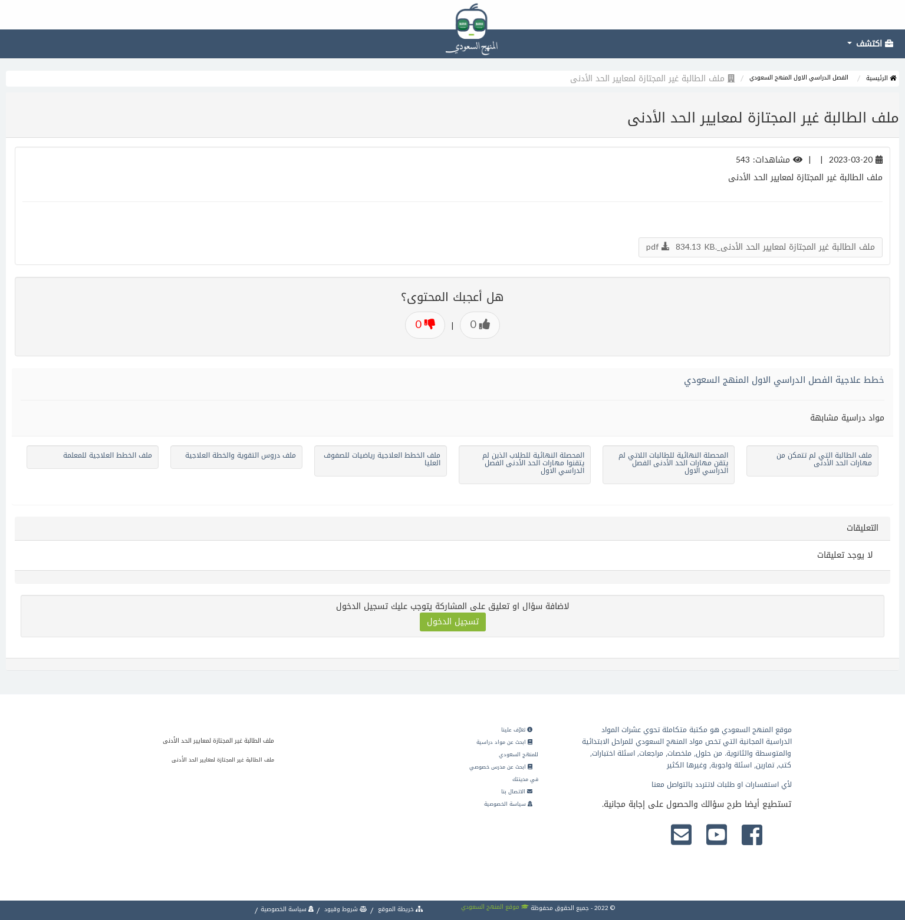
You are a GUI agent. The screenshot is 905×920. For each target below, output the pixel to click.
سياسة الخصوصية (508, 804)
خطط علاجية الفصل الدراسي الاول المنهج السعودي (784, 380)
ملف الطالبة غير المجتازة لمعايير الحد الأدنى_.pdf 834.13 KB (760, 247)
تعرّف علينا (516, 729)
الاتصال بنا (516, 791)
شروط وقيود (344, 909)
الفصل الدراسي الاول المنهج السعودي (798, 77)
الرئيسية (881, 78)
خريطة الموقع (399, 909)
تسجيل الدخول (453, 622)
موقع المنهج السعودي (495, 906)
